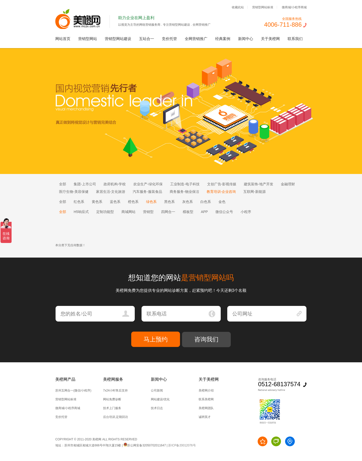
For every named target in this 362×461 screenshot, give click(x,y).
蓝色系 (115, 202)
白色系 (205, 202)
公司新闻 (157, 390)
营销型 (148, 212)
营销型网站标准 (262, 7)
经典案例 (222, 39)
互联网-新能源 (254, 192)
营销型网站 (87, 39)
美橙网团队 (206, 408)
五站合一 (146, 39)
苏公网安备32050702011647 (144, 445)
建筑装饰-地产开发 (258, 184)
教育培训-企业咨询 (221, 192)
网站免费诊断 (112, 399)
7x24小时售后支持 (115, 390)
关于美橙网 (270, 39)
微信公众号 (224, 212)
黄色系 (97, 202)
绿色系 (151, 202)
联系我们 (295, 39)
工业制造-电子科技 (185, 184)
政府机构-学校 (115, 184)
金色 (221, 202)
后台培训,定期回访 (115, 417)
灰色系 (187, 202)
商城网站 (128, 212)
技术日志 (157, 408)
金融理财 (288, 184)
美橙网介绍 (206, 390)
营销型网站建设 (118, 39)
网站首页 (62, 39)
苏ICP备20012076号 (182, 445)
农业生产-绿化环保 (148, 184)
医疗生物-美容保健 (73, 192)
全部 (62, 184)
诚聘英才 (205, 417)
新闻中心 (245, 39)
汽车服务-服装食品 (147, 192)
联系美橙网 (206, 399)
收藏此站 (238, 7)
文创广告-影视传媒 (222, 184)
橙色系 (133, 202)
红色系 (79, 202)
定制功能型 (105, 212)
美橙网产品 (65, 379)
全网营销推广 (196, 39)
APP (204, 212)
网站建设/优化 (160, 399)
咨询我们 (206, 339)
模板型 (188, 212)
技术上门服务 (112, 408)
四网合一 (168, 212)
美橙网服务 (113, 379)
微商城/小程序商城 (294, 7)
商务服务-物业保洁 (184, 192)
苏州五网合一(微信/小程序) (73, 390)
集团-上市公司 (85, 184)
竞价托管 (169, 39)
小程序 (246, 212)
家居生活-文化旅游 (110, 192)
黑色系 (169, 202)
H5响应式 (81, 212)
